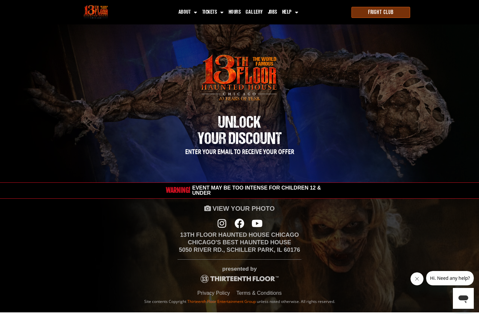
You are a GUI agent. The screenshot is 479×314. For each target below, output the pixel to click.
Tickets (213, 12)
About (187, 12)
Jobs (272, 12)
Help (290, 12)
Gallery (254, 12)
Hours (235, 12)
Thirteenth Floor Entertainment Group (221, 303)
